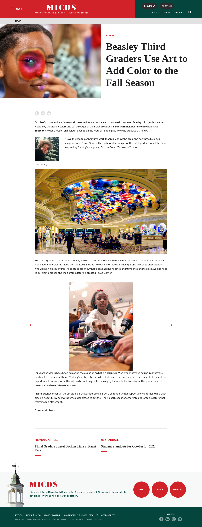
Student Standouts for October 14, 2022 (128, 446)
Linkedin (49, 113)
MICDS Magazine (52, 515)
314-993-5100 (77, 519)
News (18, 21)
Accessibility (108, 515)
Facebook (37, 113)
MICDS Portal (89, 515)
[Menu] (16, 9)
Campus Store (71, 515)
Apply (160, 489)
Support (156, 12)
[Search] (189, 12)
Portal (167, 6)
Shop (167, 12)
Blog (38, 515)
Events (18, 515)
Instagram (174, 519)
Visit (145, 12)
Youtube (180, 519)
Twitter (43, 113)
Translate (179, 12)
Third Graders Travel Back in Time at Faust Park (65, 448)
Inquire (149, 6)
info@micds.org (95, 519)
